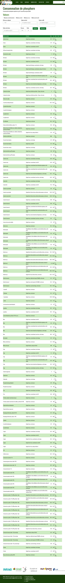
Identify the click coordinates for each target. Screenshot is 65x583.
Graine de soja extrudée (7, 188)
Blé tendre (5, 58)
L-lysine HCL (5, 289)
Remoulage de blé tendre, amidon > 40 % (9, 416)
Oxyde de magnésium (6, 371)
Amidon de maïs (5, 39)
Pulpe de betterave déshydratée (8, 405)
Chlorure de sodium (6, 99)
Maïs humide (5, 338)
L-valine (4, 301)
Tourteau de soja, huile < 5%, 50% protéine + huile (11, 529)
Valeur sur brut (24, 20)
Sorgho (4, 431)
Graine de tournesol (6, 200)
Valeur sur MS (41, 20)
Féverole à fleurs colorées (7, 147)
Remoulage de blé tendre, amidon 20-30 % (10, 413)
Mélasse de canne (6, 345)
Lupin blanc (5, 308)
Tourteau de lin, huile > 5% (7, 469)
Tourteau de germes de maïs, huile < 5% (9, 465)
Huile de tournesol (6, 278)
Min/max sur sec (26, 18)
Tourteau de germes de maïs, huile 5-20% (9, 461)
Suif (4, 450)
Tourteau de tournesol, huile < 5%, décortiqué (10, 532)
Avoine (4, 43)
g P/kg (55, 39)
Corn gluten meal (6, 117)
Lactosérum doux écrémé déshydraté (9, 304)
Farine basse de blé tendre (7, 136)
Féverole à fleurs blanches (7, 140)
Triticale (4, 547)
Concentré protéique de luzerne (8, 102)
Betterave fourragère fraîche (7, 50)
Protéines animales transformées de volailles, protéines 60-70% (13, 401)
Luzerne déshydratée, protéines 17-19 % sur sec (10, 315)
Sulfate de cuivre (6, 454)
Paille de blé (5, 379)
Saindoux (4, 420)
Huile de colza (5, 226)
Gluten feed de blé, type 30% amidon (9, 155)
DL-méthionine (5, 121)
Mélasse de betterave (6, 342)
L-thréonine (5, 293)
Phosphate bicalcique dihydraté (8, 383)
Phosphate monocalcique (7, 386)
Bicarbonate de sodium (7, 54)
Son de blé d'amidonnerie (7, 424)
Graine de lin (5, 181)
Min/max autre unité (35, 18)
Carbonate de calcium (6, 91)
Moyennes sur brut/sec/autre (9, 18)
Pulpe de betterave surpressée (8, 409)
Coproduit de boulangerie (7, 110)
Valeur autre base (6, 28)
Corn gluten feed (6, 114)
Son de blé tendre (6, 428)
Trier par (22, 28)
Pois (4, 390)
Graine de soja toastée (7, 196)
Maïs (4, 319)
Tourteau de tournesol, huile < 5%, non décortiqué (11, 543)
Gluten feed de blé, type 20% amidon (9, 151)
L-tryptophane (5, 297)
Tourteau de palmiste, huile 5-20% (8, 472)
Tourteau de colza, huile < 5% (8, 457)
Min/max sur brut (19, 18)
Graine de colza (5, 158)
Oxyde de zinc (5, 375)
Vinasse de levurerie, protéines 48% (9, 555)
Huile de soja (5, 252)
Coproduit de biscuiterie (7, 106)
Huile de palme (5, 229)
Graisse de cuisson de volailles (8, 222)
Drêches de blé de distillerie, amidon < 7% (10, 125)
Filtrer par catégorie (7, 20)
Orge (4, 349)
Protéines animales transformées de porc (10, 398)
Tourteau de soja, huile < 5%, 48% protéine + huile (11, 495)
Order (28, 28)
